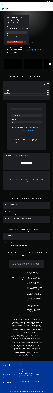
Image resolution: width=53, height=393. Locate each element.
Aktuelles (20, 7)
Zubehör (20, 3)
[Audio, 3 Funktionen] (26, 211)
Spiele (5, 3)
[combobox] (26, 107)
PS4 (12, 3)
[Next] (50, 62)
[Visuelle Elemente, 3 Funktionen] (26, 204)
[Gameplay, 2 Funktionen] (26, 235)
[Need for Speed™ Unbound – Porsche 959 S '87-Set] (13, 62)
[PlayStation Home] (2, 3)
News (25, 3)
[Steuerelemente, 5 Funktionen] (26, 227)
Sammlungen (27, 7)
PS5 (9, 3)
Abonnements (42, 7)
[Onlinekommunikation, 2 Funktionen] (26, 242)
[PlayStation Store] (7, 7)
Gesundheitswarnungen (31, 299)
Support (33, 3)
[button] (34, 49)
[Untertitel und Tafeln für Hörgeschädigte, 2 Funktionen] (26, 218)
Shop (29, 3)
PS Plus (16, 3)
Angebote (34, 7)
